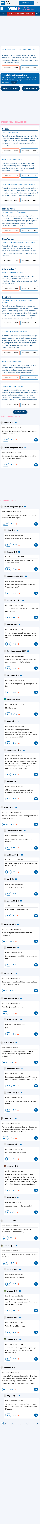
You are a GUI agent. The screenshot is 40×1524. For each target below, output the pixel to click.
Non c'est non (8, 239)
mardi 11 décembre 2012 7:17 (14, 755)
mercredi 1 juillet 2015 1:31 (13, 1202)
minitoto (10, 625)
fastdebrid (11, 1093)
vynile (9, 721)
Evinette (10, 1269)
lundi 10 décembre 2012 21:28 (14, 860)
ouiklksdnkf (11, 855)
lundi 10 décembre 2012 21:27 (14, 1296)
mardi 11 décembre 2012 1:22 (14, 1171)
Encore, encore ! (20, 412)
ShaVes (6, 1043)
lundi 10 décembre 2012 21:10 (14, 836)
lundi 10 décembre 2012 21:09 (14, 1073)
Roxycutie (11, 1019)
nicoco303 (11, 675)
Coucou (5, 129)
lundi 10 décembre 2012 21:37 (14, 1322)
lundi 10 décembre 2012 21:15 (14, 1149)
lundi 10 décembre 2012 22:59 (14, 680)
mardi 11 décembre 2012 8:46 (14, 786)
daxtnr (9, 948)
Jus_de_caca (12, 600)
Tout (4, 13)
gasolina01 (11, 901)
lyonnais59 (11, 1069)
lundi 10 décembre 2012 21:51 (14, 884)
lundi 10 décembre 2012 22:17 (14, 605)
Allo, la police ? (9, 269)
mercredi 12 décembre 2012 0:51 (15, 1024)
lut (8, 879)
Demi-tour (6, 297)
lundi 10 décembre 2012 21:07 (14, 1401)
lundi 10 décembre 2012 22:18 (14, 629)
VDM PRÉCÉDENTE (10, 88)
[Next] (37, 1423)
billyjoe (10, 1396)
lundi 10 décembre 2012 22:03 (14, 557)
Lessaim (7, 1246)
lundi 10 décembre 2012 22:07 (14, 581)
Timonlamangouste (11, 448)
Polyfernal (11, 1144)
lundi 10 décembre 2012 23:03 (14, 704)
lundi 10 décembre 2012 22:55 (14, 656)
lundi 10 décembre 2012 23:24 (14, 726)
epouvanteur (12, 750)
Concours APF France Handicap (21, 13)
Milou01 (7, 973)
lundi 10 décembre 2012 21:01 (11, 1226)
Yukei (9, 1197)
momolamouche (13, 576)
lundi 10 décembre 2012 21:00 (11, 978)
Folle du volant (8, 209)
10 (33, 1423)
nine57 (6, 423)
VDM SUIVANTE (30, 88)
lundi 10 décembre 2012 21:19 (14, 1274)
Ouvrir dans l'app (27, 3)
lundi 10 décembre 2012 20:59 (11, 428)
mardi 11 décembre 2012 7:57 (14, 953)
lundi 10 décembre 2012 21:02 (11, 1372)
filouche (10, 552)
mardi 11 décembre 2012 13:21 (14, 906)
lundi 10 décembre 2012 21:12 (14, 535)
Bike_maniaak (9, 998)
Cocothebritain (12, 831)
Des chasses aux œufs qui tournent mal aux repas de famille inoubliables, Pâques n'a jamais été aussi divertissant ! (19, 79)
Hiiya (9, 530)
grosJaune (8, 924)
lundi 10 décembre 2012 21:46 (14, 1344)
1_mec (6, 1119)
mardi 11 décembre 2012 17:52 (14, 1098)
